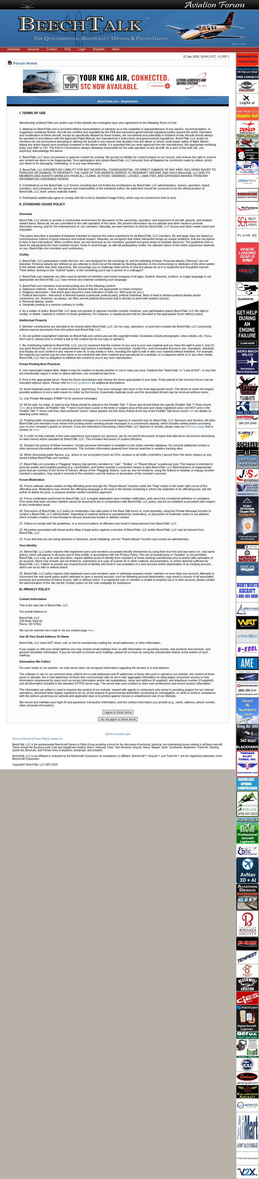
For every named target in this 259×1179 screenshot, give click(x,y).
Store (116, 49)
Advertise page (195, 426)
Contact (51, 49)
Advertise (13, 49)
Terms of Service (22, 738)
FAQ (67, 49)
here (22, 407)
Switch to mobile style (117, 734)
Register (99, 49)
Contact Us (56, 738)
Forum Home (25, 63)
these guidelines (80, 382)
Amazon (33, 49)
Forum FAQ (40, 738)
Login (81, 49)
